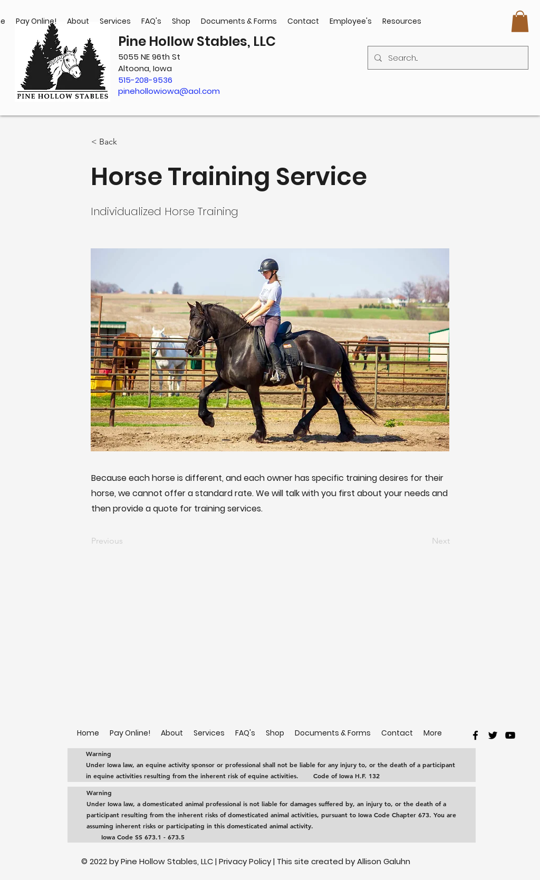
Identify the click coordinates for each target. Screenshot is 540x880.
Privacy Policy (246, 861)
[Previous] (126, 541)
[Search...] (447, 57)
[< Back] (126, 141)
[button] (520, 21)
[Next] (423, 541)
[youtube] (510, 735)
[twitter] (493, 735)
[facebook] (475, 735)
